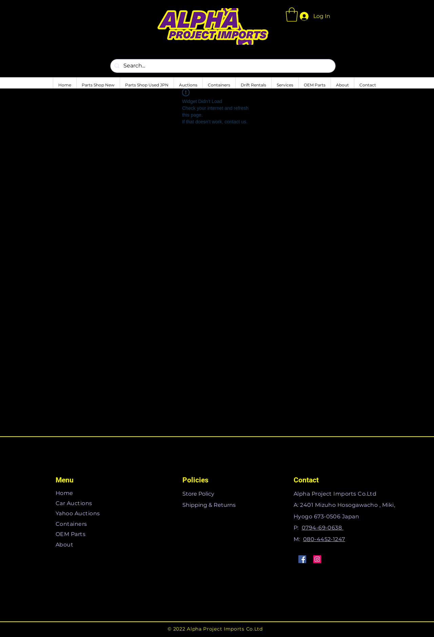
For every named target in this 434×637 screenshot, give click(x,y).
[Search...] (222, 66)
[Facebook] (302, 559)
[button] (292, 14)
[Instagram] (317, 559)
